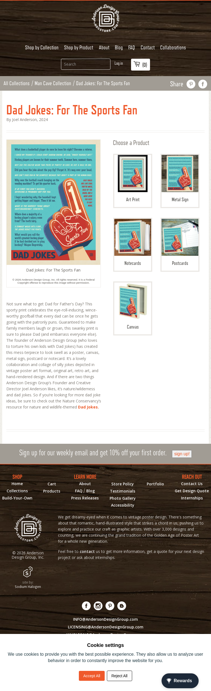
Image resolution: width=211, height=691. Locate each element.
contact (87, 551)
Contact (148, 47)
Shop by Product (78, 47)
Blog (119, 47)
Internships (192, 498)
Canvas (132, 306)
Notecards (132, 242)
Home (17, 484)
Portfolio (155, 484)
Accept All (91, 676)
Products (51, 491)
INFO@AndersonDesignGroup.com (105, 619)
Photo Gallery (123, 498)
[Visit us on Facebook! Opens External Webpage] (86, 605)
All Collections (17, 83)
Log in (119, 63)
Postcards (180, 242)
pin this (191, 84)
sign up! (182, 453)
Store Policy (122, 484)
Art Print (132, 178)
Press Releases (85, 498)
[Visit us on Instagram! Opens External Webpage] (98, 605)
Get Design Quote (192, 491)
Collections (17, 491)
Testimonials (122, 491)
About (104, 47)
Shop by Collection (42, 47)
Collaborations (173, 47)
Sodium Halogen (28, 586)
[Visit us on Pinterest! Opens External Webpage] (110, 605)
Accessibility (122, 505)
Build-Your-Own (17, 498)
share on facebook (202, 84)
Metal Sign (180, 178)
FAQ (131, 47)
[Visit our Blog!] (121, 605)
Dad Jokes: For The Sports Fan (103, 83)
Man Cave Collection (53, 83)
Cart (52, 484)
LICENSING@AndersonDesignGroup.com (105, 627)
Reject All (119, 676)
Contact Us (191, 484)
